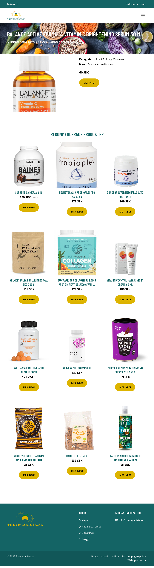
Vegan (85, 522)
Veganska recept (91, 528)
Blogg (85, 541)
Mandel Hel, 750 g (77, 458)
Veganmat (88, 534)
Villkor (115, 558)
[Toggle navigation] (143, 16)
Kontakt (104, 558)
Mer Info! (89, 84)
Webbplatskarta (137, 562)
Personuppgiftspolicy (134, 558)
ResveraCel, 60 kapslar (77, 370)
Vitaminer (118, 61)
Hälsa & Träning (103, 61)
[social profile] (18, 4)
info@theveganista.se (134, 4)
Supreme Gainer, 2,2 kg (29, 194)
